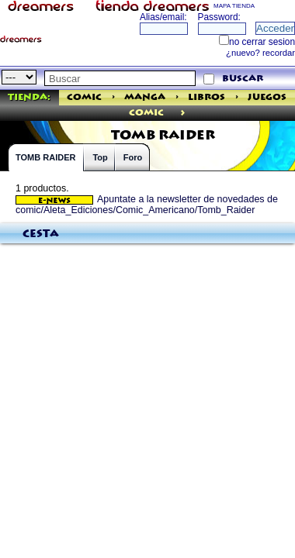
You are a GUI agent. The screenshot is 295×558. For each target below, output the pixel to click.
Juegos (267, 97)
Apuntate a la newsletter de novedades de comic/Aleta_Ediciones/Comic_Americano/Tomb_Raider (147, 204)
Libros (206, 97)
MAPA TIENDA (234, 5)
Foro (132, 157)
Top (99, 157)
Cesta (41, 234)
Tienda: (29, 97)
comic (146, 112)
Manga (144, 97)
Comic (84, 97)
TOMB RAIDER (45, 157)
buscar (242, 78)
